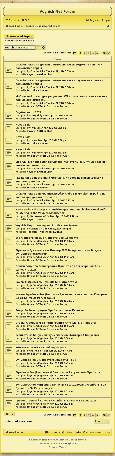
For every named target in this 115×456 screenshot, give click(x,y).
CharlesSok (37, 71)
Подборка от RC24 (28, 112)
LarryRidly (36, 115)
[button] (74, 53)
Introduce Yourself (38, 90)
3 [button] (88, 53)
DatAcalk (35, 350)
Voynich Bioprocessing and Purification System (47, 225)
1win (33, 127)
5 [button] (97, 53)
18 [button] (104, 53)
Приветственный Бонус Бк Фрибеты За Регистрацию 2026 (55, 400)
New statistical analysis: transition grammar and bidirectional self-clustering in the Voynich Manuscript (60, 211)
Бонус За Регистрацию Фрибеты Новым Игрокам (49, 310)
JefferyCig (36, 241)
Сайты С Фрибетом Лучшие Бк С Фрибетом (46, 282)
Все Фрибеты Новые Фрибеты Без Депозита (46, 237)
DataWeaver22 (39, 216)
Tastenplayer (68, 443)
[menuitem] (25, 20)
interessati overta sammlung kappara (40, 347)
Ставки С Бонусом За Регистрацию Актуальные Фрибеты (55, 322)
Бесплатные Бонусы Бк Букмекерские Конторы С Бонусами (57, 335)
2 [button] (84, 53)
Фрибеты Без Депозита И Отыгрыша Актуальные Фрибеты (57, 372)
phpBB (45, 439)
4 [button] (92, 53)
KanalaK (35, 228)
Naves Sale (22, 124)
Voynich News (35, 219)
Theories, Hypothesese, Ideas (44, 231)
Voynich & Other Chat (39, 74)
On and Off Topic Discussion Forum (47, 106)
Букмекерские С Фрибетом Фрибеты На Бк (45, 360)
